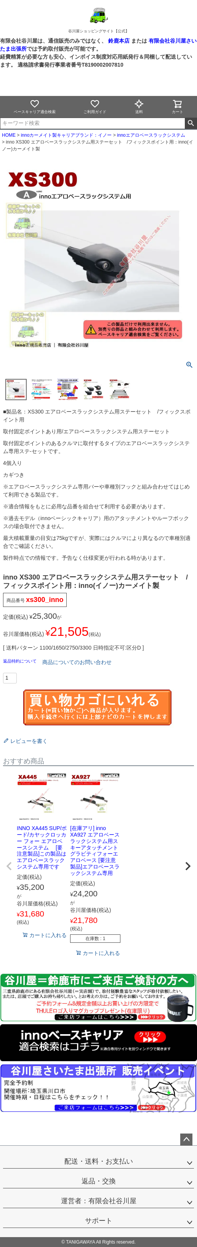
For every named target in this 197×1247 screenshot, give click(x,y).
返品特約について (20, 661)
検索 (191, 123)
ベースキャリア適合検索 (35, 106)
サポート (98, 1221)
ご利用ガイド (94, 106)
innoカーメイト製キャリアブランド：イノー (66, 135)
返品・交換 (99, 1181)
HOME (9, 135)
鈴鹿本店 (119, 41)
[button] (9, 866)
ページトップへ (186, 1140)
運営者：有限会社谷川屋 (98, 1201)
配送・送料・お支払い (98, 1161)
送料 (139, 106)
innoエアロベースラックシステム (151, 135)
